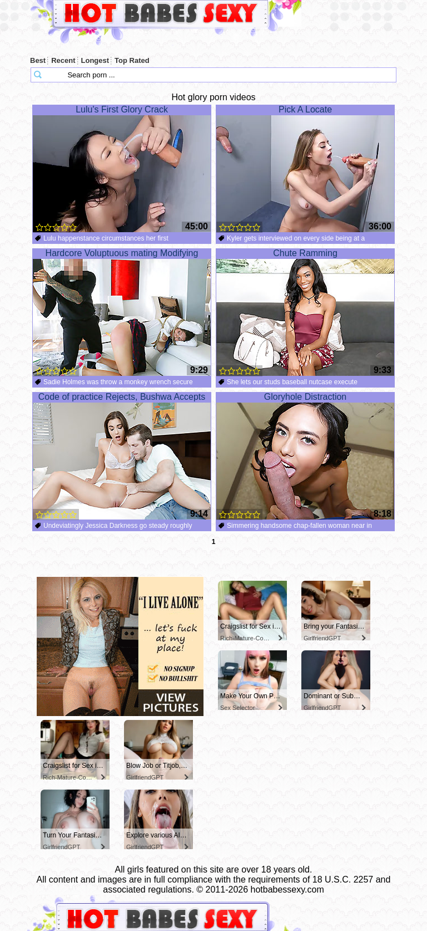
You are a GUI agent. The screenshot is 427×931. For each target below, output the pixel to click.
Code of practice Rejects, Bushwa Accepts (121, 456)
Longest (95, 60)
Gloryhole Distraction (305, 456)
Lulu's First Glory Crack (121, 169)
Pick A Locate (305, 169)
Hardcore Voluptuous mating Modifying (121, 312)
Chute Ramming (305, 312)
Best (38, 60)
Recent (63, 60)
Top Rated (132, 60)
